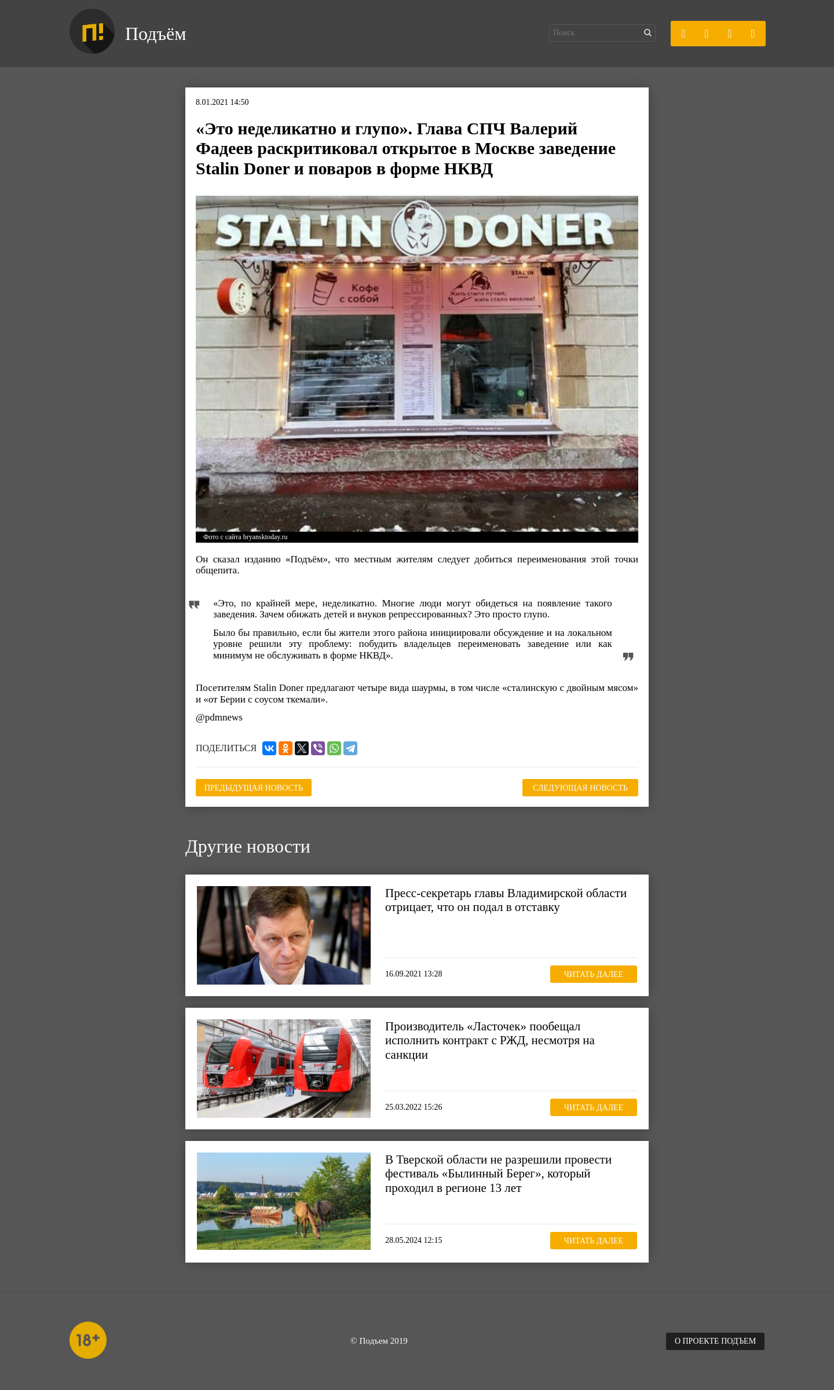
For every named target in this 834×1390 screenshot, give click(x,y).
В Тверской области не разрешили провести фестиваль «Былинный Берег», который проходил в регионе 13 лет (498, 1173)
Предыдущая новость (253, 788)
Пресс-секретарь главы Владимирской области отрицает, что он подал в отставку (506, 900)
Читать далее (593, 974)
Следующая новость (580, 788)
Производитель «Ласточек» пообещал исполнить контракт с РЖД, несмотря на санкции (490, 1040)
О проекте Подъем (715, 1341)
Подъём (155, 33)
